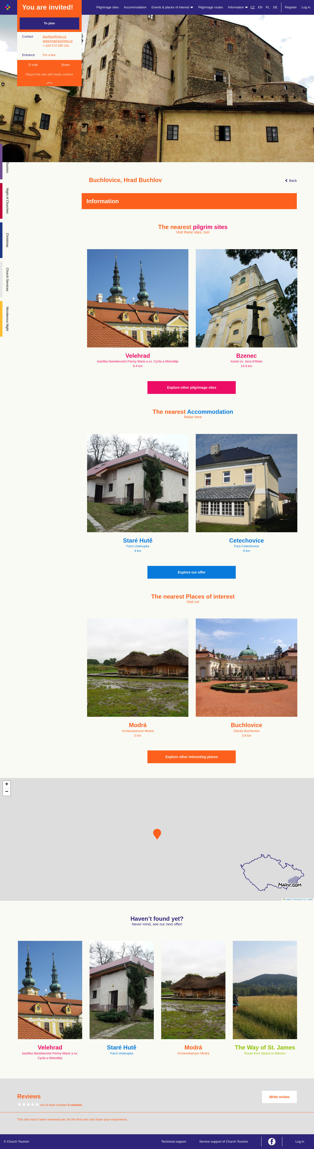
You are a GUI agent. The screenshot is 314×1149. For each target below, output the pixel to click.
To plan (49, 23)
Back (291, 181)
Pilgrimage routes (210, 7)
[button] (157, 834)
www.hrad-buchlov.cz (58, 41)
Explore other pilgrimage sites (191, 387)
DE (275, 7)
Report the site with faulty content (49, 74)
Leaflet (287, 899)
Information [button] (238, 7)
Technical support (173, 1141)
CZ (252, 7)
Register (291, 7)
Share (65, 65)
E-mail (33, 65)
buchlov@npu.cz (54, 36)
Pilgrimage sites (107, 7)
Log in (306, 7)
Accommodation (135, 7)
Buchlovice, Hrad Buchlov (125, 180)
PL (268, 7)
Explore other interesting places (192, 757)
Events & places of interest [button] (173, 7)
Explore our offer (192, 572)
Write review (279, 1097)
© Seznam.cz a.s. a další (302, 899)
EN (260, 7)
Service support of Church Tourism (223, 1141)
